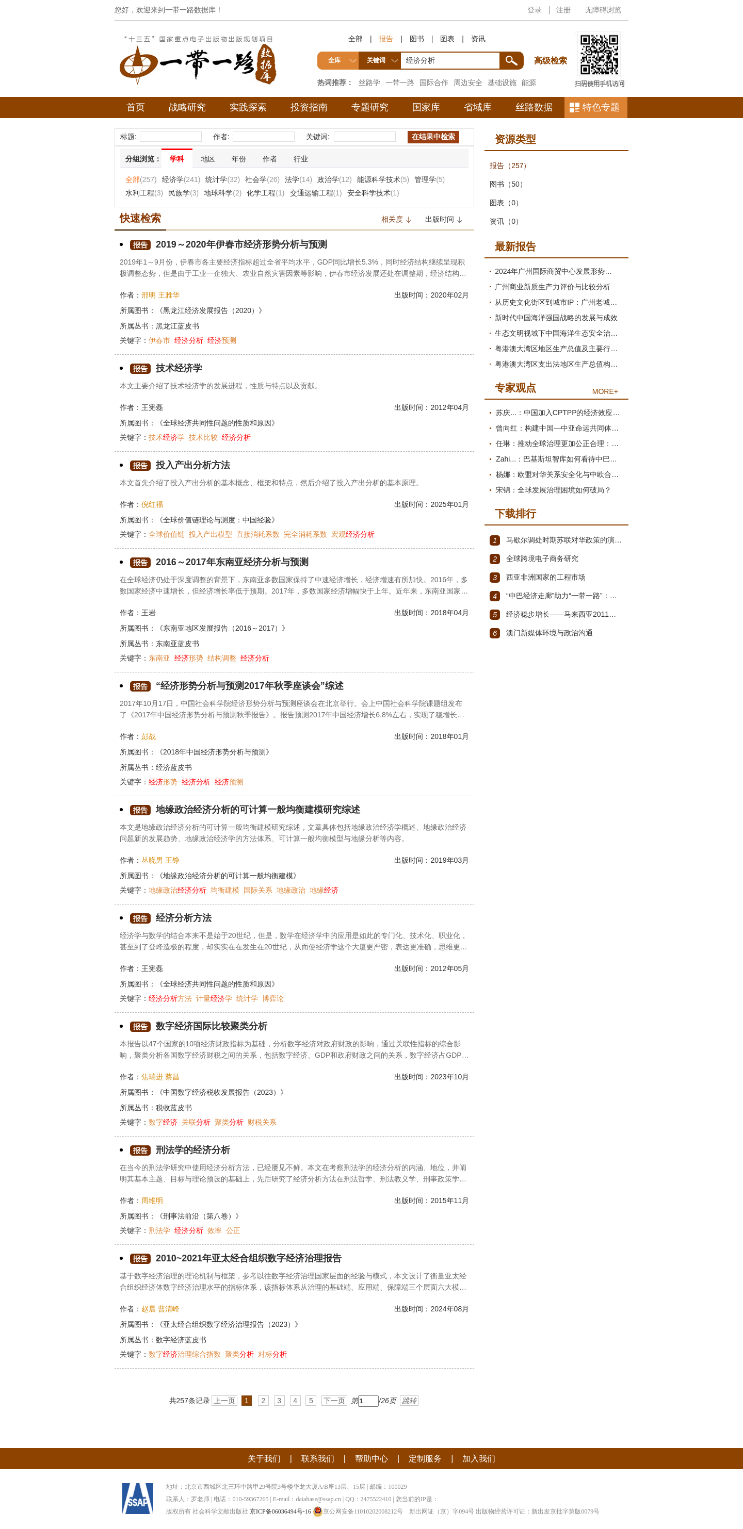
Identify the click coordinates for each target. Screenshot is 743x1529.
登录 (534, 10)
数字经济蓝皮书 (181, 1340)
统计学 (222, 179)
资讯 (478, 39)
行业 (301, 159)
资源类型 (515, 139)
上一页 (224, 1400)
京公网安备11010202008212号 (358, 1511)
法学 (298, 179)
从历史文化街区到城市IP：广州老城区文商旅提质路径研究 (559, 302)
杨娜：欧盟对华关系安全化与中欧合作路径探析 (559, 474)
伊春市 (159, 340)
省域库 (478, 107)
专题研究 (370, 107)
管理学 (429, 179)
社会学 (262, 179)
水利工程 (144, 193)
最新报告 (515, 246)
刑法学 (159, 1230)
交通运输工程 (316, 193)
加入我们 (478, 1458)
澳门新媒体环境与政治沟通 (541, 633)
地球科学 (222, 193)
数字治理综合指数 (185, 1354)
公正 (233, 1230)
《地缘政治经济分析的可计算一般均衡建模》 (228, 876)
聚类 (229, 1122)
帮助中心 (371, 1458)
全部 (355, 39)
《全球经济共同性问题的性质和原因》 (217, 423)
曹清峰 (169, 1309)
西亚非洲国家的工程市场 (538, 577)
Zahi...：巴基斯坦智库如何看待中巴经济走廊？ (559, 459)
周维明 (152, 1200)
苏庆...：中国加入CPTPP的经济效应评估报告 (559, 412)
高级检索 (552, 41)
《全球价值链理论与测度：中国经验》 (217, 520)
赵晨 (148, 1309)
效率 (214, 1230)
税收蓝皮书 (174, 1108)
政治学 (334, 179)
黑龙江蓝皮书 (177, 326)
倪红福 (152, 504)
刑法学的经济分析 (180, 1150)
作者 (270, 159)
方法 (170, 998)
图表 (447, 39)
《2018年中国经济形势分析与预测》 (214, 752)
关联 (196, 1122)
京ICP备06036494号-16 (280, 1511)
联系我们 (317, 1458)
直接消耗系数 (258, 534)
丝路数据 (534, 107)
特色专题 (601, 107)
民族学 (183, 193)
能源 (529, 82)
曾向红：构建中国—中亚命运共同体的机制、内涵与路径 (559, 428)
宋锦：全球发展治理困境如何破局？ (553, 490)
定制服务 (425, 1458)
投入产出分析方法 (180, 465)
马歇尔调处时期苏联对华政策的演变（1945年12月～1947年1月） (556, 540)
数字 (163, 1122)
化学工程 (265, 193)
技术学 (167, 437)
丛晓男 (152, 860)
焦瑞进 (152, 1077)
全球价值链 (167, 534)
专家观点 (515, 387)
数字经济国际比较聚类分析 (198, 1026)
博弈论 (273, 998)
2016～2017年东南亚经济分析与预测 (219, 562)
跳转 (409, 1400)
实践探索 (248, 107)
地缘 (324, 890)
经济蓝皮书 (174, 767)
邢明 (148, 295)
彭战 (148, 736)
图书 (417, 39)
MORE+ (605, 391)
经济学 (181, 179)
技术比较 (203, 437)
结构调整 (221, 658)
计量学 (214, 998)
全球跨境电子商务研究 (534, 559)
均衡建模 (225, 890)
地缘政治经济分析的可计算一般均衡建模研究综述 (245, 809)
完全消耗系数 (305, 534)
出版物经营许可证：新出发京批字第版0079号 (538, 1511)
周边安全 (468, 82)
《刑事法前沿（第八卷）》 (199, 1216)
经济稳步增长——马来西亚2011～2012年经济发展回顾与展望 (556, 615)
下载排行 (515, 513)
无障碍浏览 (603, 10)
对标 (272, 1354)
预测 (221, 340)
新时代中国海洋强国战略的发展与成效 (556, 318)
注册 (563, 10)
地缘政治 (177, 890)
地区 (208, 159)
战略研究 (187, 107)
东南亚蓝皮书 (177, 643)
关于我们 (264, 1458)
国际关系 (258, 890)
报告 (386, 39)
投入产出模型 (210, 534)
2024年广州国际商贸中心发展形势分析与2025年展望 (559, 271)
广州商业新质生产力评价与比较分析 (552, 287)
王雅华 (169, 295)
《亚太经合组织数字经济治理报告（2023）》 (229, 1324)
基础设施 (502, 82)
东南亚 (159, 658)
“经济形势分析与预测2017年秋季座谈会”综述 (237, 686)
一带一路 (399, 82)
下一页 (334, 1400)
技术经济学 (166, 368)
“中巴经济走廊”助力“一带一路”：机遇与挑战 (556, 596)
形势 (188, 658)
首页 (135, 107)
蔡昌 (172, 1077)
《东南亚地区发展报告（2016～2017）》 (222, 628)
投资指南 (309, 107)
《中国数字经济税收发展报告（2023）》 (221, 1092)
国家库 (426, 107)
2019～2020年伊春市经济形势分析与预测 (228, 244)
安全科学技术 (373, 193)
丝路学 (369, 82)
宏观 (353, 534)
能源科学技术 (383, 179)
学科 (177, 159)
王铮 (172, 860)
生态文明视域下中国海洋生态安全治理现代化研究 (559, 333)
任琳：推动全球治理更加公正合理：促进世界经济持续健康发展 (559, 443)
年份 (239, 159)
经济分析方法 (171, 918)
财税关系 (262, 1122)
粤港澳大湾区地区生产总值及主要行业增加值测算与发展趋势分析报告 (559, 348)
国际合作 (433, 82)
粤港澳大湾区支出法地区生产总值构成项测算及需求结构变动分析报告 (559, 364)
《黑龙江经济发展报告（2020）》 (211, 310)
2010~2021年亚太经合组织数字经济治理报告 (236, 1258)
